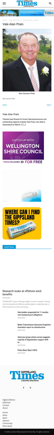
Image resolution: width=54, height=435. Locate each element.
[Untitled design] (22, 201)
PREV (5, 105)
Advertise (6, 402)
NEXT (49, 105)
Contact (6, 405)
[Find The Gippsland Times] (22, 239)
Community (7, 423)
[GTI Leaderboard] (27, 13)
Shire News (7, 426)
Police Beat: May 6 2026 (27, 350)
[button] (4, 3)
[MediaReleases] (23, 163)
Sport (5, 418)
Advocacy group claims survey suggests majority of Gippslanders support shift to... (34, 339)
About (5, 408)
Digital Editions (9, 400)
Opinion (6, 420)
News (5, 415)
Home (5, 20)
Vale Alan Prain (14, 20)
